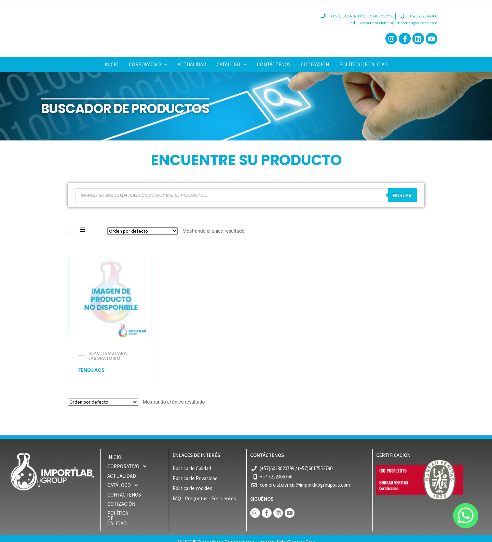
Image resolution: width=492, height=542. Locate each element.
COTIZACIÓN (315, 64)
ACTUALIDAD (192, 64)
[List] (82, 230)
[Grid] (70, 230)
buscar (402, 195)
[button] (148, 64)
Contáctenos (274, 64)
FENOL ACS (91, 370)
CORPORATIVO (148, 64)
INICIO (112, 64)
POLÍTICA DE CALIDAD (363, 64)
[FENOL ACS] (110, 298)
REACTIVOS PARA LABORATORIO (107, 356)
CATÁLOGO (232, 64)
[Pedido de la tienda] (142, 231)
